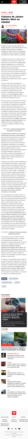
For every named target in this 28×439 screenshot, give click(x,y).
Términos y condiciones (14, 420)
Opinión (4, 12)
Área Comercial (4, 417)
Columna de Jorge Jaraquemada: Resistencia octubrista (17, 233)
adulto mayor (13, 278)
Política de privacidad (4, 420)
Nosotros (23, 417)
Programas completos (13, 353)
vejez (11, 12)
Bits (8, 371)
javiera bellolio (6, 282)
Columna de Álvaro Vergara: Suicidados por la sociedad (16, 130)
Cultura (9, 362)
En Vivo (14, 417)
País (8, 390)
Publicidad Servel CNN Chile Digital (23, 420)
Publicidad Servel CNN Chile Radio (4, 424)
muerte (17, 282)
